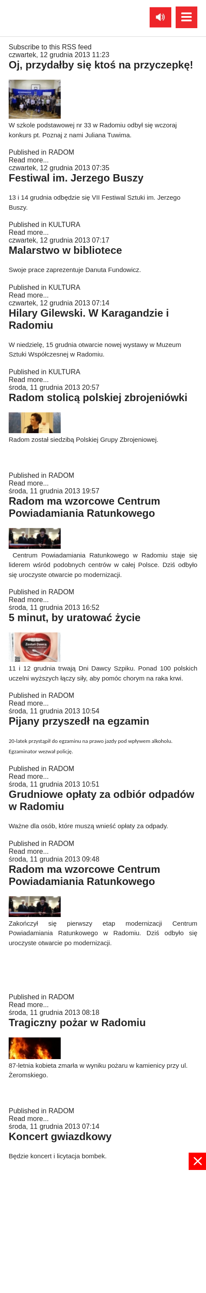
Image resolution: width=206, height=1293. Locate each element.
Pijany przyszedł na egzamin (79, 721)
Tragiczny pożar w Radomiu (77, 1022)
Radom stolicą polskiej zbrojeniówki (98, 397)
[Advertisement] (103, 1230)
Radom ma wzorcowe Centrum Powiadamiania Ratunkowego (84, 507)
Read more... (29, 160)
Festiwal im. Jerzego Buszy (76, 178)
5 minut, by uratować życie (75, 617)
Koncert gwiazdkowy (60, 1136)
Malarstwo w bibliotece (65, 250)
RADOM (62, 152)
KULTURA (65, 224)
